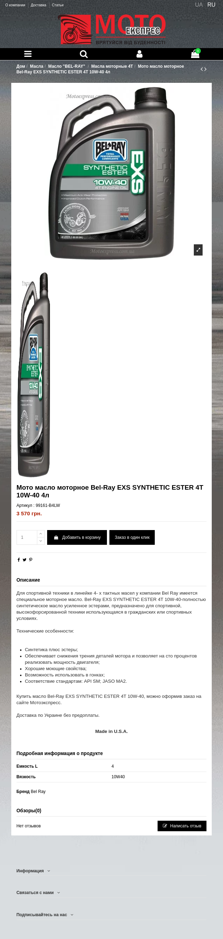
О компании (15, 5)
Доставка (39, 5)
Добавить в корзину (77, 537)
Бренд (23, 791)
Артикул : (25, 505)
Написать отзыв (182, 826)
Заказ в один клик (132, 537)
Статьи (57, 5)
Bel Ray (38, 791)
